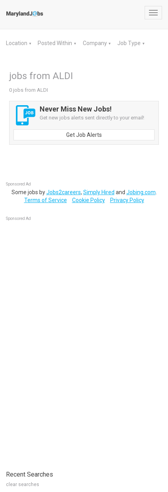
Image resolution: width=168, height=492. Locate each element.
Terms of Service (45, 200)
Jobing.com (141, 192)
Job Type (129, 43)
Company (95, 43)
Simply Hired (99, 192)
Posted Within (55, 43)
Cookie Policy (88, 200)
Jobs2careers (63, 192)
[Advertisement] (65, 341)
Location (17, 43)
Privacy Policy (127, 200)
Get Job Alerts (84, 135)
